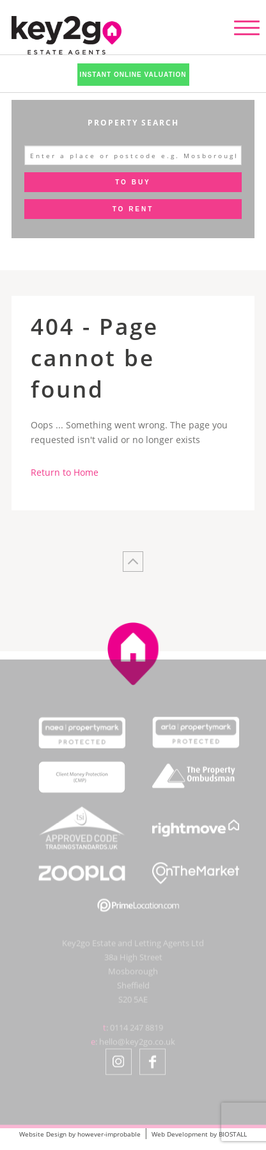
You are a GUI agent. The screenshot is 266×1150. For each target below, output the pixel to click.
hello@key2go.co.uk (137, 1046)
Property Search (133, 122)
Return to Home (64, 472)
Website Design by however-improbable (80, 1134)
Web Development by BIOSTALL (199, 1134)
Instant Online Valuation (133, 74)
